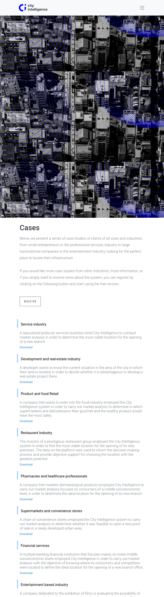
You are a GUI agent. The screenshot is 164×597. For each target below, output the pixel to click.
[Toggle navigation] (142, 7)
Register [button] (30, 301)
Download (26, 347)
